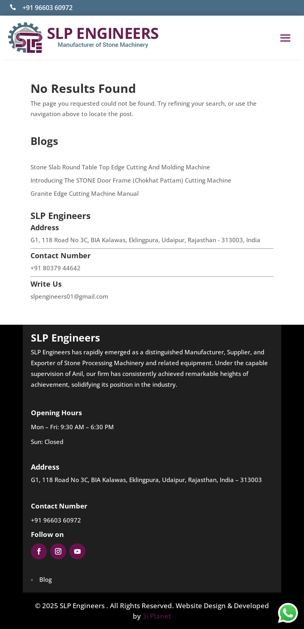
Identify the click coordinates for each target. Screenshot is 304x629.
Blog (45, 579)
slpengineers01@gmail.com (69, 296)
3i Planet (156, 616)
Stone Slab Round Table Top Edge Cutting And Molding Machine (120, 167)
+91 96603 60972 (47, 7)
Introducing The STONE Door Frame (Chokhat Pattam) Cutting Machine (130, 180)
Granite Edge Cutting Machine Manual (84, 193)
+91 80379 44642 (55, 268)
